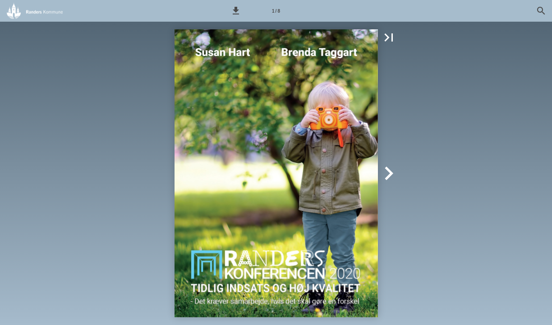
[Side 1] (276, 11)
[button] (236, 11)
